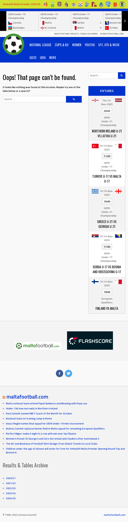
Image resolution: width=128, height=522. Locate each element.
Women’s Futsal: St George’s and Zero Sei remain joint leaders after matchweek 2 (52, 438)
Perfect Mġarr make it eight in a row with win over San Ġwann (41, 433)
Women (76, 44)
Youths (90, 44)
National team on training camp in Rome (29, 418)
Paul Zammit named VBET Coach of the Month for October (39, 413)
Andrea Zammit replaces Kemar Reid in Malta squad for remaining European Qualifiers (55, 428)
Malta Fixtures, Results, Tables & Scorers (76, 33)
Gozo (33, 57)
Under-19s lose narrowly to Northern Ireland (32, 408)
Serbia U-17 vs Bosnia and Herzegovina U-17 (107, 269)
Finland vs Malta (107, 308)
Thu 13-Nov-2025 (107, 102)
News (52, 57)
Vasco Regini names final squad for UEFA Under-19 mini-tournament (45, 423)
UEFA (43, 57)
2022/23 (11, 488)
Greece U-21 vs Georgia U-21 (107, 224)
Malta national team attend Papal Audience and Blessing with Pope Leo (46, 403)
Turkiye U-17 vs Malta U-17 (106, 178)
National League (40, 44)
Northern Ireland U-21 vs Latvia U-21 (107, 133)
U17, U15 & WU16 (108, 44)
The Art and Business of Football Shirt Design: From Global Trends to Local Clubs (51, 443)
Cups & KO (61, 44)
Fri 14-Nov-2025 (106, 147)
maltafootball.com (27, 396)
